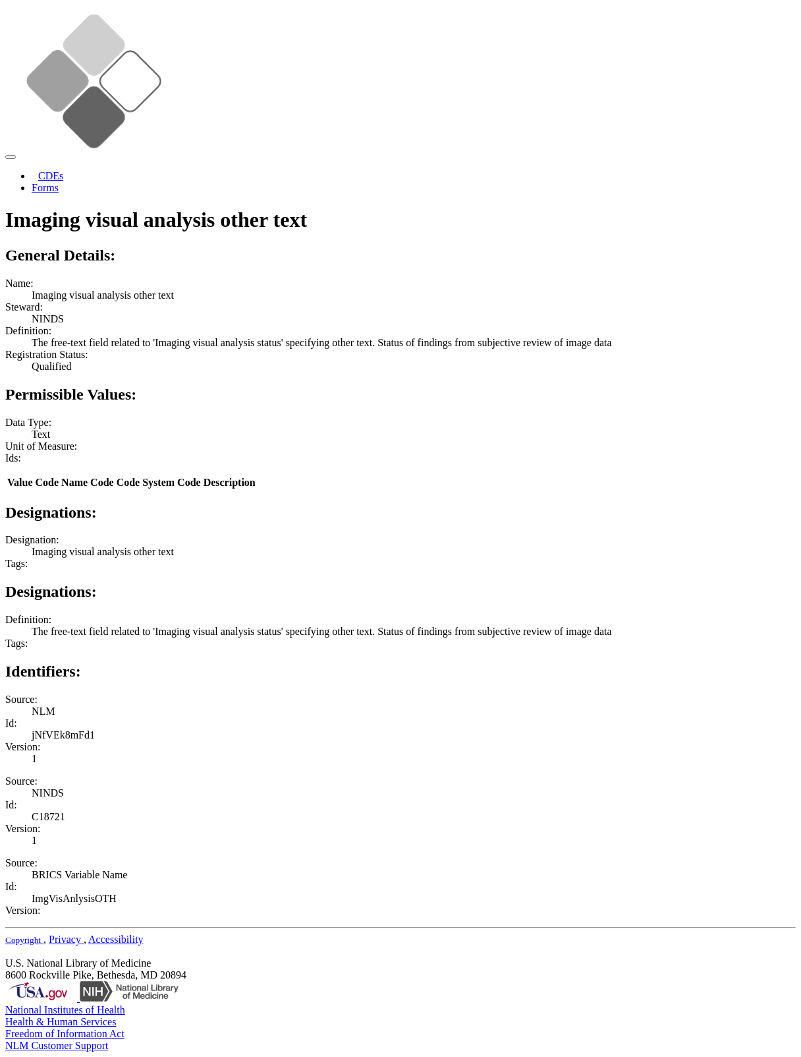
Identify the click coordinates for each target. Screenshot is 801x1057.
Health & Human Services (60, 1021)
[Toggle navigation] (10, 157)
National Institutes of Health (65, 1009)
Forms (45, 187)
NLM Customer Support (56, 1045)
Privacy (66, 939)
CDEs (50, 175)
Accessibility (116, 939)
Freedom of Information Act (64, 1033)
